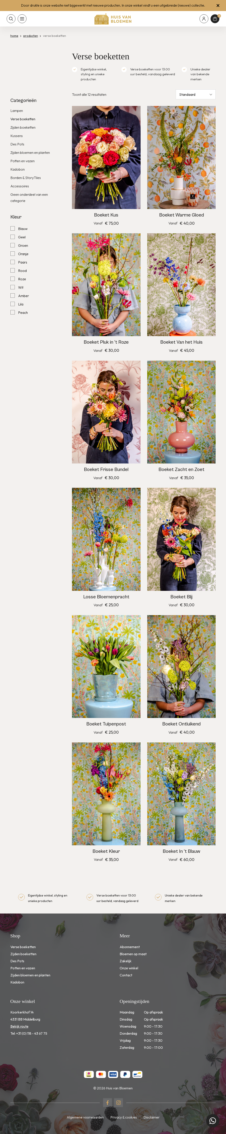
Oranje (23, 254)
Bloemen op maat (133, 954)
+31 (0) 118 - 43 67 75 (31, 1033)
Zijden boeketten (23, 127)
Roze (22, 279)
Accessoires (19, 186)
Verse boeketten (22, 119)
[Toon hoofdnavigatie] (22, 18)
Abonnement (130, 947)
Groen (23, 245)
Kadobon (17, 169)
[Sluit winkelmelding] (218, 5)
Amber (23, 296)
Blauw (23, 228)
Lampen (16, 110)
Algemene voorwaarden (85, 1117)
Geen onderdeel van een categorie (29, 197)
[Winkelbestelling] (196, 94)
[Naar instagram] (118, 1102)
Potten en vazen (22, 161)
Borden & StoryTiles (25, 177)
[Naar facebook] (107, 1102)
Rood (22, 270)
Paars (22, 262)
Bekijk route (19, 1026)
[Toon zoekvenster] (11, 18)
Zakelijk (126, 961)
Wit (20, 287)
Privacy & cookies (123, 1117)
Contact (126, 975)
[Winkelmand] (215, 18)
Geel (22, 237)
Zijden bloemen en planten (30, 152)
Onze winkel (129, 968)
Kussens (16, 136)
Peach (23, 312)
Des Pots (17, 144)
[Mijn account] (204, 18)
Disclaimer (151, 1117)
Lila (20, 304)
